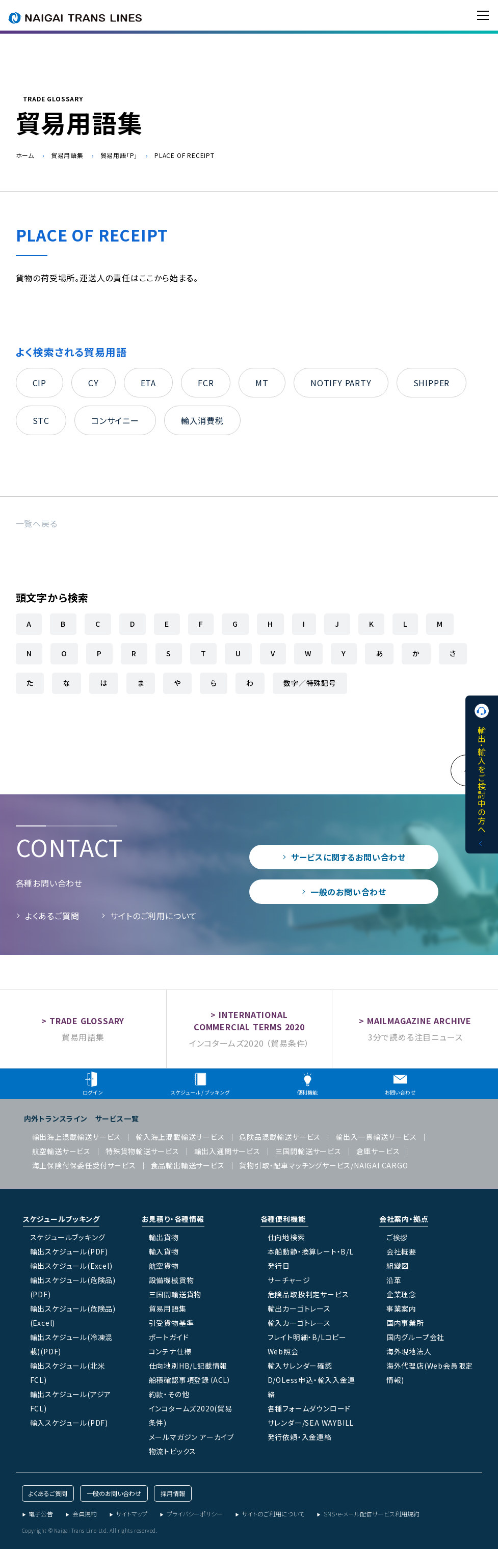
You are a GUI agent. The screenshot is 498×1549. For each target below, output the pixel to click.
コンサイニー (115, 420)
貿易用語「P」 (119, 155)
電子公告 (41, 1513)
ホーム (25, 155)
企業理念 (401, 1294)
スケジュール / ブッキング (200, 1084)
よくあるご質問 (52, 916)
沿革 (394, 1280)
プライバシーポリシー (195, 1513)
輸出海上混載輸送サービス (76, 1137)
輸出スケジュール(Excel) (71, 1266)
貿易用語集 (67, 155)
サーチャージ (289, 1280)
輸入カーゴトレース (299, 1323)
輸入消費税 (202, 420)
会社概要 (401, 1251)
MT (262, 383)
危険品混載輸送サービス (280, 1137)
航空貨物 (164, 1266)
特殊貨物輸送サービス (142, 1151)
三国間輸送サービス (308, 1151)
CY (93, 383)
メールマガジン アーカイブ (191, 1437)
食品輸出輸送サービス (188, 1165)
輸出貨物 (164, 1237)
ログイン (93, 1084)
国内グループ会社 (415, 1337)
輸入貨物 (164, 1251)
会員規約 (84, 1513)
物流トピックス (173, 1451)
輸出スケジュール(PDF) (69, 1251)
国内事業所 (405, 1323)
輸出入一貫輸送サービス (376, 1137)
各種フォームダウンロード (309, 1408)
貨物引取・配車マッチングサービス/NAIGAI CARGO (323, 1165)
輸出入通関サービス (227, 1151)
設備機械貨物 (171, 1280)
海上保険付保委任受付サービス (84, 1165)
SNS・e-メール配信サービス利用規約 (372, 1513)
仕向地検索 (286, 1237)
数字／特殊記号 (309, 683)
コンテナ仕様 (170, 1351)
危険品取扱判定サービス (308, 1294)
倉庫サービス (378, 1151)
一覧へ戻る (37, 523)
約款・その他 (169, 1394)
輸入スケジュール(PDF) (69, 1423)
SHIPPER (431, 383)
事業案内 (401, 1308)
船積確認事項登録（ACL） (190, 1380)
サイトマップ (131, 1513)
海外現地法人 (409, 1351)
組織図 (397, 1266)
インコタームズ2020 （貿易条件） (249, 1043)
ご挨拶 (397, 1237)
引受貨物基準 (171, 1323)
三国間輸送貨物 (175, 1294)
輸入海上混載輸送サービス (180, 1137)
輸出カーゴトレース (299, 1308)
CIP (39, 383)
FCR (206, 383)
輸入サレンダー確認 (300, 1365)
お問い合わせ (400, 1084)
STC (41, 420)
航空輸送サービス (61, 1151)
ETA (148, 383)
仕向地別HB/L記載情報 (188, 1365)
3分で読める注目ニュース (415, 1037)
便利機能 (307, 1084)
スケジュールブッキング (68, 1237)
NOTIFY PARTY (341, 383)
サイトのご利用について (153, 916)
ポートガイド (169, 1337)
